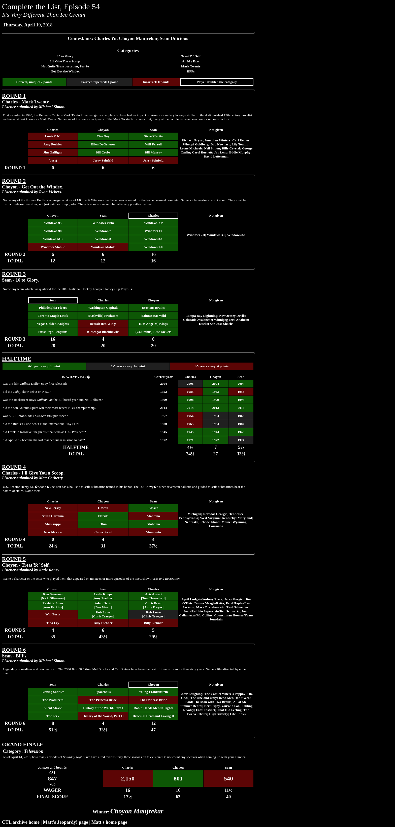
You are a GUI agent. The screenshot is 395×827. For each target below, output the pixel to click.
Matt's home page (109, 822)
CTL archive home (21, 822)
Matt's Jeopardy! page (65, 822)
